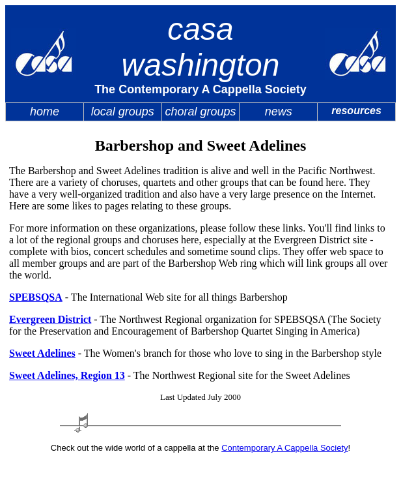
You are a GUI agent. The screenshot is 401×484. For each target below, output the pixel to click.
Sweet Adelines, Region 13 (67, 375)
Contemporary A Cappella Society (284, 448)
